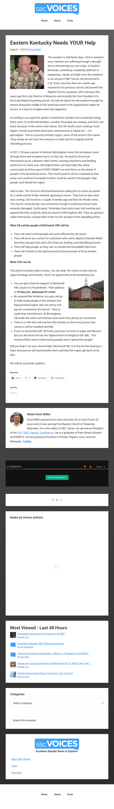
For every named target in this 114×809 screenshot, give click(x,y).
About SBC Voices (20, 759)
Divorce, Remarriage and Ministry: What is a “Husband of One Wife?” (53, 653)
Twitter (27, 441)
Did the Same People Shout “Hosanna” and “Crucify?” (45, 673)
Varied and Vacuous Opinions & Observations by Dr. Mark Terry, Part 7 (54, 663)
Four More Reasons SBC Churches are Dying (41, 643)
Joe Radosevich (26, 647)
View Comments (57, 477)
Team (14, 766)
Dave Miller (24, 657)
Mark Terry (24, 637)
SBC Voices (57, 9)
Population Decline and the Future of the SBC (41, 633)
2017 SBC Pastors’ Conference (36, 432)
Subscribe (16, 772)
